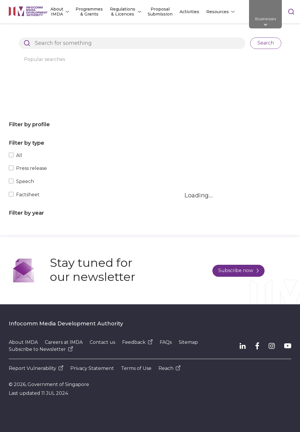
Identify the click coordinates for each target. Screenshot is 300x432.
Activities (189, 11)
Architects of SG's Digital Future (42, 33)
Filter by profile (29, 124)
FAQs (166, 342)
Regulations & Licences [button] (122, 11)
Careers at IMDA (64, 342)
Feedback (137, 342)
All (19, 155)
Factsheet (28, 194)
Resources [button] (217, 11)
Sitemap (188, 342)
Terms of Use (136, 368)
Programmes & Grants (89, 11)
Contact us (102, 342)
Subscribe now (238, 270)
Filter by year (26, 213)
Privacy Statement (92, 368)
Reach (169, 368)
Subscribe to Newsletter (41, 349)
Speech (25, 181)
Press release (31, 168)
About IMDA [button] (56, 11)
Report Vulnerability (36, 368)
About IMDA (23, 342)
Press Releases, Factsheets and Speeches (168, 33)
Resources (99, 33)
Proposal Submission (160, 11)
